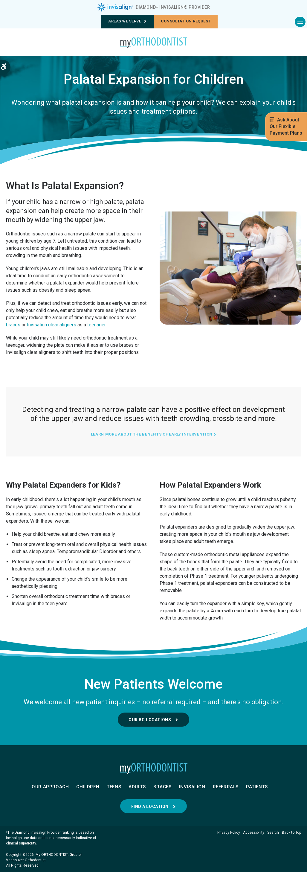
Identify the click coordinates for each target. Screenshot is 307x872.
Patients (257, 786)
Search (273, 832)
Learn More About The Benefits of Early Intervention (153, 434)
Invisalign (192, 786)
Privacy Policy (228, 832)
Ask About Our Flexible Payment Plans (286, 126)
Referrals (226, 786)
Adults (137, 786)
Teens (114, 786)
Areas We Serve (127, 21)
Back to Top (291, 832)
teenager (96, 325)
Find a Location (150, 806)
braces (13, 325)
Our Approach (50, 786)
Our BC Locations (150, 719)
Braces (162, 786)
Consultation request (185, 21)
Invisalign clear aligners (51, 325)
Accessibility (253, 832)
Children (87, 786)
